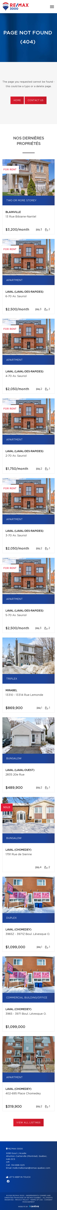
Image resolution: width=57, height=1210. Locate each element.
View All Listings (28, 1123)
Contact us (35, 100)
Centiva (34, 1206)
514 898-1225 (18, 1165)
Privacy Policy (22, 1200)
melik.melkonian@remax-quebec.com (31, 1168)
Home (17, 100)
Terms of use (36, 1200)
